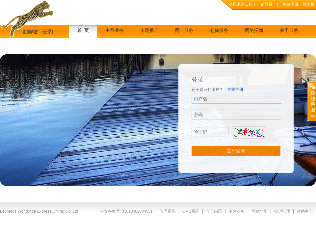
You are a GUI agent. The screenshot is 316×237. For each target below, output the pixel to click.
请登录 (267, 4)
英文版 (308, 4)
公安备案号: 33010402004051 (126, 211)
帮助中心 (305, 211)
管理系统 (167, 211)
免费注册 (290, 4)
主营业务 (114, 30)
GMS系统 (190, 211)
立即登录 (236, 150)
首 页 (83, 30)
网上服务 (184, 30)
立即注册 (235, 89)
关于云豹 (289, 30)
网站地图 (259, 211)
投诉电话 (282, 211)
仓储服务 (219, 30)
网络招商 (254, 30)
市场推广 (149, 30)
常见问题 (214, 211)
